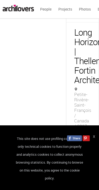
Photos (85, 9)
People (45, 9)
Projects (65, 9)
